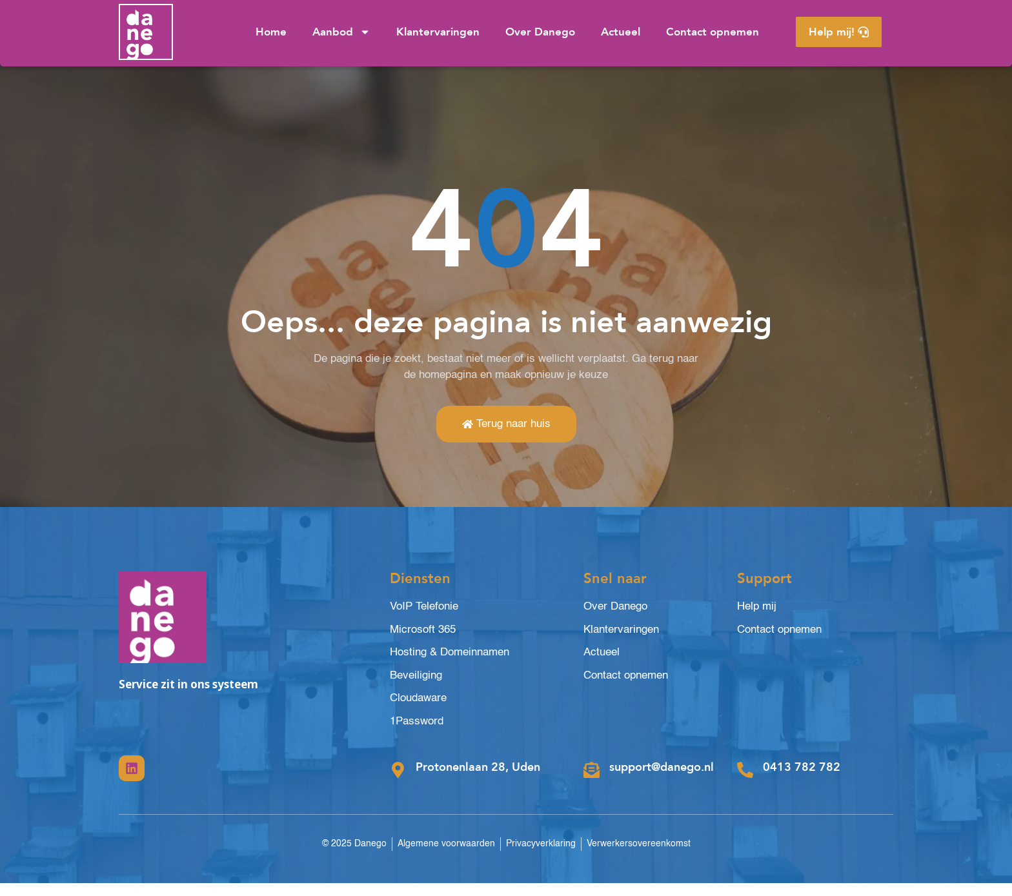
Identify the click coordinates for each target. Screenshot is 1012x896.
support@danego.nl (661, 780)
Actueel (620, 32)
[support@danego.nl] (591, 783)
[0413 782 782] (745, 783)
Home (271, 32)
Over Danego (540, 32)
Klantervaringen (438, 32)
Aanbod (341, 32)
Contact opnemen (712, 32)
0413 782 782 (801, 780)
